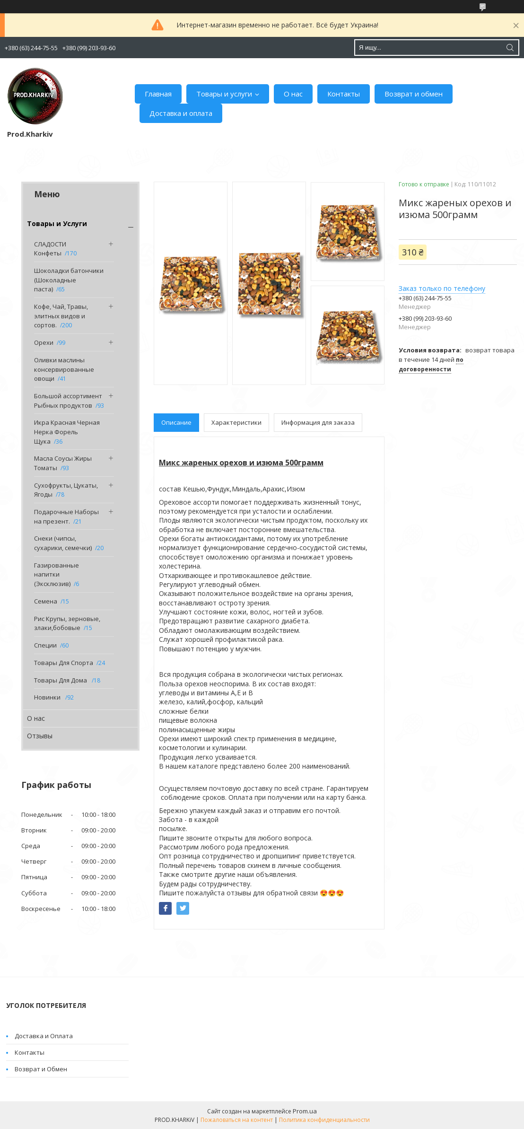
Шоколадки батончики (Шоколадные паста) (69, 279)
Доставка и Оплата (44, 1036)
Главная (158, 93)
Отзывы (39, 735)
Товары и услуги (224, 93)
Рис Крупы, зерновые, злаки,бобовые (67, 623)
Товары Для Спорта (63, 662)
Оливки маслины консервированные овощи (64, 369)
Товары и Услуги (57, 223)
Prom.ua (305, 1111)
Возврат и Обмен (41, 1069)
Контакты (343, 93)
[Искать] (509, 47)
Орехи (43, 342)
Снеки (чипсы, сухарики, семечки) (63, 543)
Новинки (48, 697)
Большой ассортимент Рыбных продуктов (68, 401)
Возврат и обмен (413, 93)
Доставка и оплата (180, 113)
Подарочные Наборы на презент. (66, 516)
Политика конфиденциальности (324, 1120)
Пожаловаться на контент (237, 1120)
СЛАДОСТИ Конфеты (50, 249)
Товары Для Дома (61, 680)
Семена (45, 601)
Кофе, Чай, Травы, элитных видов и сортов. (61, 315)
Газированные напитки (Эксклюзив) (56, 574)
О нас (293, 93)
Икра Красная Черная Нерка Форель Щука (67, 431)
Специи (45, 645)
